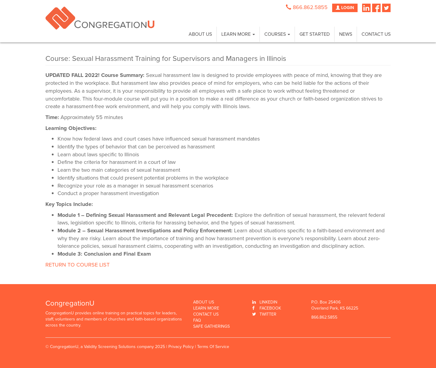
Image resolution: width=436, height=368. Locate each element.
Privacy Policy (181, 346)
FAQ (197, 320)
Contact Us (376, 34)
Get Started (314, 34)
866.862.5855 (310, 7)
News (345, 34)
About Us (200, 34)
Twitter (267, 314)
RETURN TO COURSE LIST (77, 265)
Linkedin (268, 302)
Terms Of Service (213, 346)
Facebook (270, 308)
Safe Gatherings (211, 326)
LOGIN (345, 8)
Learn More (238, 34)
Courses (277, 34)
